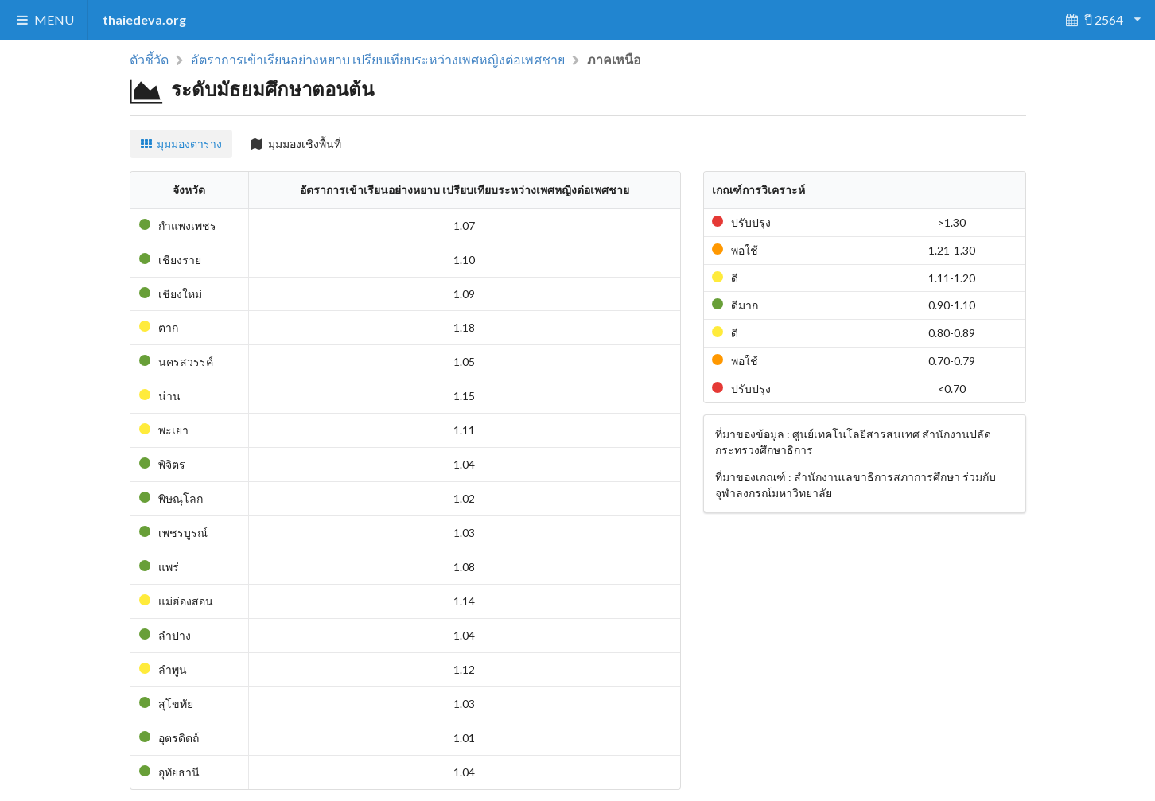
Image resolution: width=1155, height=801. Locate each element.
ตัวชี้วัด (149, 59)
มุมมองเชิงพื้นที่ (296, 143)
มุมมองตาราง (181, 143)
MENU (44, 19)
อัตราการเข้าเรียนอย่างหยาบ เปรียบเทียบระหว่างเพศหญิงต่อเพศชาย (378, 59)
